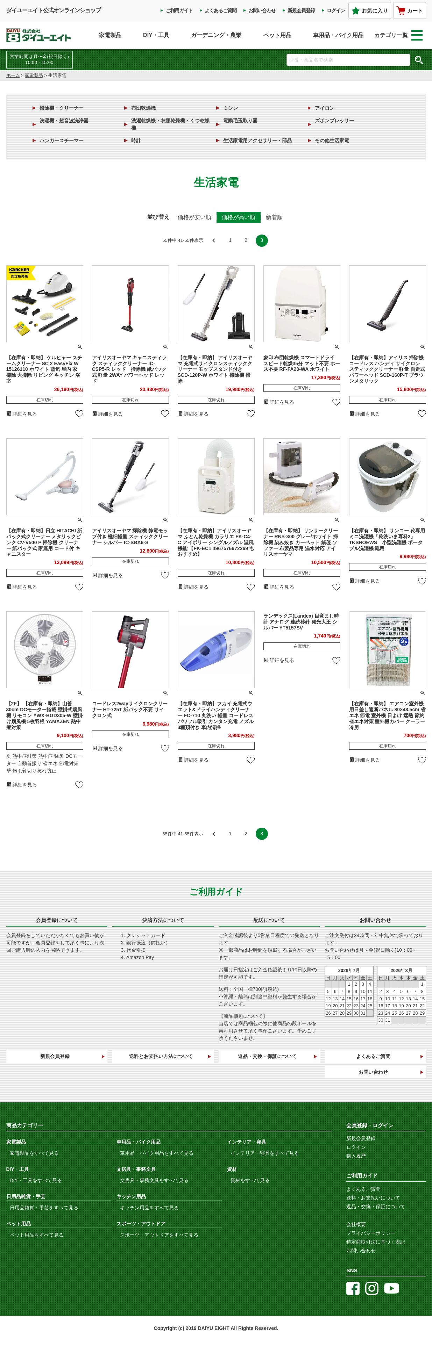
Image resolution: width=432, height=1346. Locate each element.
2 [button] (246, 240)
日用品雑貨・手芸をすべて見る (44, 1207)
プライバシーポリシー (370, 1233)
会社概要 (356, 1224)
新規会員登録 (301, 10)
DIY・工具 (156, 35)
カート (409, 10)
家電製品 (110, 35)
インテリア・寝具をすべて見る (265, 1153)
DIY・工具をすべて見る (36, 1180)
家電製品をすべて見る (34, 1153)
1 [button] (230, 240)
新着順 (274, 217)
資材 (232, 1169)
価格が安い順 (194, 217)
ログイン (336, 10)
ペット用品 (277, 35)
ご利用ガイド (179, 10)
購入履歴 (356, 1156)
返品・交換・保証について (267, 1056)
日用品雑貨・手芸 (25, 1196)
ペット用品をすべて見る (37, 1235)
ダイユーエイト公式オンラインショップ (53, 10)
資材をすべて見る (250, 1180)
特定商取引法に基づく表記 (375, 1242)
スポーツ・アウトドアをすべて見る (159, 1235)
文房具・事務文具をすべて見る (154, 1180)
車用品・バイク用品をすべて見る (156, 1153)
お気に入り (370, 11)
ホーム (13, 75)
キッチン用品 (131, 1196)
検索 (419, 60)
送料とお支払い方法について (161, 1056)
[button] (214, 241)
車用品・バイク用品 (338, 35)
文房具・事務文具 (136, 1169)
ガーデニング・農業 (216, 35)
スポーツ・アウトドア (140, 1223)
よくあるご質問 (220, 10)
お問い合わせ (262, 10)
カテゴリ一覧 (398, 35)
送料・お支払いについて (373, 1198)
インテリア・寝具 (246, 1142)
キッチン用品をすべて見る (149, 1207)
